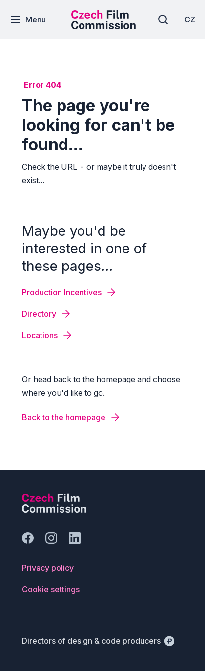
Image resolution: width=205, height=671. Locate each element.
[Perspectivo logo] (54, 510)
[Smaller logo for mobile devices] (103, 26)
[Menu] (28, 19)
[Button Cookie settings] (51, 589)
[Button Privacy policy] (48, 568)
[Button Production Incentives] (69, 292)
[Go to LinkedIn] (74, 538)
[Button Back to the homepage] (71, 417)
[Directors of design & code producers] (98, 641)
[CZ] (190, 19)
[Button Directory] (47, 314)
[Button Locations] (47, 335)
